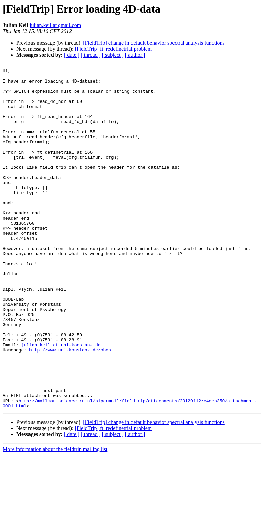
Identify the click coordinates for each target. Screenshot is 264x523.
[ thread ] (91, 55)
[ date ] (71, 55)
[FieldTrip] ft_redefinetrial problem (113, 49)
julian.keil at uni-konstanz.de (61, 400)
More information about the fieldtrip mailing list (55, 517)
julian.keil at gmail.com (55, 25)
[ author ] (135, 55)
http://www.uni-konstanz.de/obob (70, 407)
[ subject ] (113, 55)
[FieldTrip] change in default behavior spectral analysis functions (154, 43)
